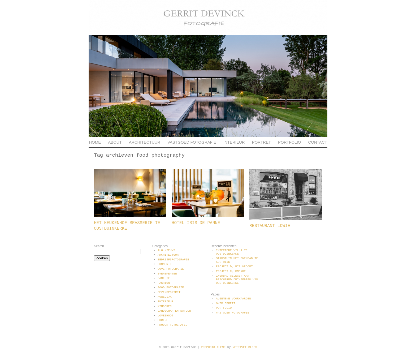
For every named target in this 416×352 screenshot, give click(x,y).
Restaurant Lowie (269, 226)
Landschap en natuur (174, 310)
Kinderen (165, 306)
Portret (261, 142)
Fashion (164, 283)
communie (165, 264)
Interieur (234, 142)
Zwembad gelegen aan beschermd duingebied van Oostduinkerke (237, 279)
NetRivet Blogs (244, 347)
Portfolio (289, 142)
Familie (164, 278)
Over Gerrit (225, 303)
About (115, 142)
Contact (317, 142)
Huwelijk (165, 296)
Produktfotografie (172, 325)
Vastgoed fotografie (191, 142)
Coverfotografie (171, 269)
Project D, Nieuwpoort (234, 266)
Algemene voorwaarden (233, 298)
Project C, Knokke (231, 271)
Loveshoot (165, 315)
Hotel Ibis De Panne (196, 223)
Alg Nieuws (166, 250)
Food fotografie (171, 287)
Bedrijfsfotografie (173, 259)
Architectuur (144, 142)
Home (95, 142)
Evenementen (167, 273)
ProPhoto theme (213, 347)
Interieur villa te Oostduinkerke (232, 252)
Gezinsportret (169, 292)
